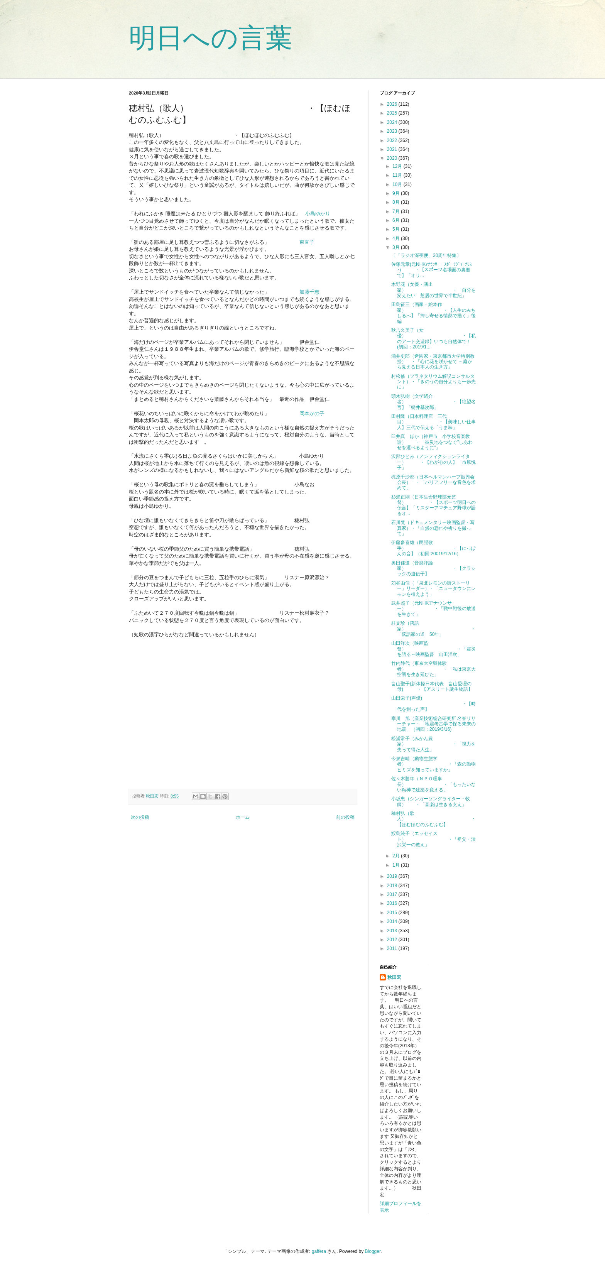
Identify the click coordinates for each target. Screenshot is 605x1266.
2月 (396, 856)
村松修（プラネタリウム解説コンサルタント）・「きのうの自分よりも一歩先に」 (433, 382)
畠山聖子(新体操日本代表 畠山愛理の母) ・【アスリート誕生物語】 (432, 686)
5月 (396, 229)
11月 (398, 175)
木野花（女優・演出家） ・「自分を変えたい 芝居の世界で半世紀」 (433, 290)
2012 (393, 939)
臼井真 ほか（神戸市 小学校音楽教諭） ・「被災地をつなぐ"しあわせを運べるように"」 (432, 442)
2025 (393, 113)
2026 (393, 104)
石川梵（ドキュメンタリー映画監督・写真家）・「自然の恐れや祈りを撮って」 (433, 528)
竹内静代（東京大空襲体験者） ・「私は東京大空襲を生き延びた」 (433, 669)
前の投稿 (345, 817)
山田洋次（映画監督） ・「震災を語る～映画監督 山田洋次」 (433, 649)
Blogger (373, 1251)
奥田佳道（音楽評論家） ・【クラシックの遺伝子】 (433, 568)
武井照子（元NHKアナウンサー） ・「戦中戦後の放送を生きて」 (433, 608)
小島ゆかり (317, 213)
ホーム (243, 817)
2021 (393, 149)
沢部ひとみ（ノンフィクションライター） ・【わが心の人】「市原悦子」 (433, 462)
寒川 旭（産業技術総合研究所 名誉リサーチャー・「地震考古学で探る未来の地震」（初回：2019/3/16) (433, 724)
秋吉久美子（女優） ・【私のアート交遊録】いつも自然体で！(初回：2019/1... (433, 339)
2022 (393, 140)
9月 (396, 193)
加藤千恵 (309, 292)
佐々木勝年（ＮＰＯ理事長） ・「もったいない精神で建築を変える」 (433, 784)
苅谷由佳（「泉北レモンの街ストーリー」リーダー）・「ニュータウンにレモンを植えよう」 (433, 588)
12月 (398, 166)
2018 (393, 885)
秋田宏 (394, 977)
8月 (396, 202)
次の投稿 (140, 817)
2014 (393, 921)
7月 (396, 211)
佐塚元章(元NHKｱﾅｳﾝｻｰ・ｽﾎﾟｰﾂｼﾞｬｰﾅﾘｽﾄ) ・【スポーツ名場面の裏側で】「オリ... (431, 270)
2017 (393, 894)
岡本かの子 (311, 413)
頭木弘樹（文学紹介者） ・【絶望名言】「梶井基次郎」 (433, 402)
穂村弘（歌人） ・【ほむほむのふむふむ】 (433, 819)
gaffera (319, 1251)
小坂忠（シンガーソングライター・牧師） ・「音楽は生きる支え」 (430, 801)
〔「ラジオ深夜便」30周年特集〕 (426, 255)
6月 (396, 220)
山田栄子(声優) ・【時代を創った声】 (433, 703)
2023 (393, 131)
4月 (396, 238)
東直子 (306, 242)
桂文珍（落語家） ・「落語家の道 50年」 (433, 628)
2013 (393, 930)
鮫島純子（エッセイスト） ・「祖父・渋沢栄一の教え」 (433, 839)
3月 (396, 247)
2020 (393, 158)
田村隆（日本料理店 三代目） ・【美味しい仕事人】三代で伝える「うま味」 (433, 422)
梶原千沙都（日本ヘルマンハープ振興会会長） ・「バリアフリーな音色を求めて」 (433, 482)
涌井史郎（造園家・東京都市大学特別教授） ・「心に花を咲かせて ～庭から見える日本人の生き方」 (433, 361)
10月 (398, 184)
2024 (393, 122)
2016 (393, 903)
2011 (393, 948)
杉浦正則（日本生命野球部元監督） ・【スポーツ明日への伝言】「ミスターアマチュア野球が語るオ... (433, 505)
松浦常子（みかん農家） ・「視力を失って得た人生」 (433, 744)
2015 (393, 912)
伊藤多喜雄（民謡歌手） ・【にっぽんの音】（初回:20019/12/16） (433, 548)
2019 (393, 876)
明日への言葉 (210, 38)
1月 (396, 865)
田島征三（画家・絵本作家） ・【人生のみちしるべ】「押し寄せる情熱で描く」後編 (433, 313)
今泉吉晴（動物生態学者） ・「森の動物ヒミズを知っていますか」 (433, 764)
